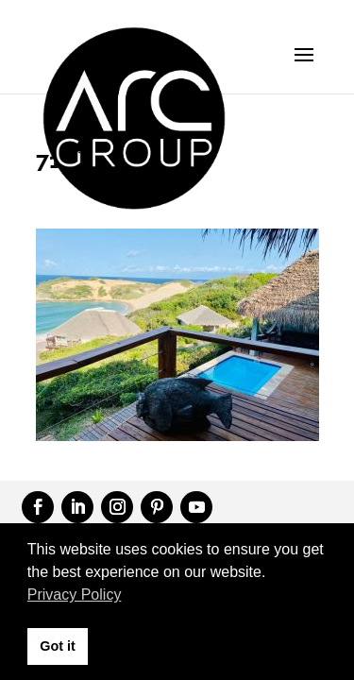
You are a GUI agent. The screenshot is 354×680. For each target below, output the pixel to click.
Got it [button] (58, 646)
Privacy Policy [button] (74, 594)
